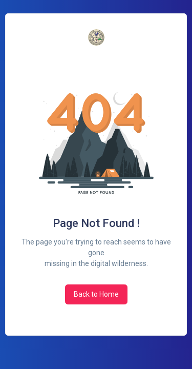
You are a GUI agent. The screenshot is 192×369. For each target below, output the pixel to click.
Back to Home (96, 294)
